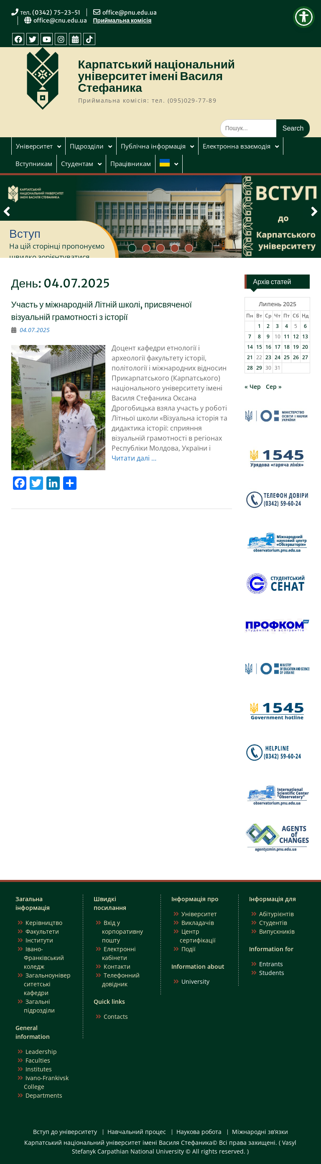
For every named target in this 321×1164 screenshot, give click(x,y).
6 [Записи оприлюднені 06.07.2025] (305, 326)
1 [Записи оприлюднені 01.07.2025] (259, 326)
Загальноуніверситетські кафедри (47, 984)
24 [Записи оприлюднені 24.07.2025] (277, 357)
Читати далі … (134, 458)
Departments (43, 1095)
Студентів (273, 923)
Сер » (274, 387)
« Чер (253, 387)
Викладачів (197, 923)
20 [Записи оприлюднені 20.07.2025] (305, 346)
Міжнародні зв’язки (260, 1132)
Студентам (77, 163)
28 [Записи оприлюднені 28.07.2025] (250, 367)
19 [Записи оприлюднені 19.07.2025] (296, 346)
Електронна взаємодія (236, 146)
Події (188, 949)
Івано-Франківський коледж (44, 957)
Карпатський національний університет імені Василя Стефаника (156, 76)
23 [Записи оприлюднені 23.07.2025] (268, 357)
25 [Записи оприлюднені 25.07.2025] (287, 357)
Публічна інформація (153, 146)
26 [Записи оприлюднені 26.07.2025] (296, 357)
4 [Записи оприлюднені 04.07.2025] (286, 326)
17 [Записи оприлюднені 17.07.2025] (277, 346)
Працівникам (130, 163)
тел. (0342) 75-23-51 (50, 12)
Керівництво (43, 923)
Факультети (42, 931)
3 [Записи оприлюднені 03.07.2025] (277, 326)
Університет (34, 146)
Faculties (37, 1060)
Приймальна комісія (122, 20)
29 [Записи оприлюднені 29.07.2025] (259, 367)
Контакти (117, 966)
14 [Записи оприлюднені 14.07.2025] (250, 346)
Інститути (39, 940)
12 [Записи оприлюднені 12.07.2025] (296, 336)
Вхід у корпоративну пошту (122, 931)
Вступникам (33, 163)
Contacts (116, 1016)
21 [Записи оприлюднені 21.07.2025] (250, 357)
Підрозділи (87, 146)
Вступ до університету (65, 1132)
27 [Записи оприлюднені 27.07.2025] (305, 357)
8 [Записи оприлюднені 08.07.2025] (259, 336)
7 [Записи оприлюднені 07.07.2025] (249, 336)
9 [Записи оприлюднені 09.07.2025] (268, 336)
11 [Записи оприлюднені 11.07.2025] (287, 336)
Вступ (25, 233)
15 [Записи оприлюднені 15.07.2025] (259, 346)
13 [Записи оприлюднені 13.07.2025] (305, 336)
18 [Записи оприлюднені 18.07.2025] (287, 346)
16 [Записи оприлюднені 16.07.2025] (268, 346)
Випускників (277, 931)
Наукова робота (199, 1132)
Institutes (38, 1069)
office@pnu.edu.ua (129, 12)
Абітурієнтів (276, 914)
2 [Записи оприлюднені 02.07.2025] (268, 326)
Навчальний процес (136, 1132)
